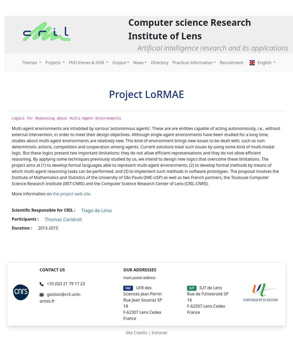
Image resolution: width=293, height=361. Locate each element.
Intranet (159, 332)
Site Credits (137, 332)
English (261, 62)
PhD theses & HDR (87, 62)
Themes (30, 62)
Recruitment (231, 62)
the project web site (72, 194)
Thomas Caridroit (63, 219)
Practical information (193, 62)
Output (119, 62)
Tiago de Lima (96, 210)
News (138, 62)
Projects (53, 62)
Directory (159, 62)
